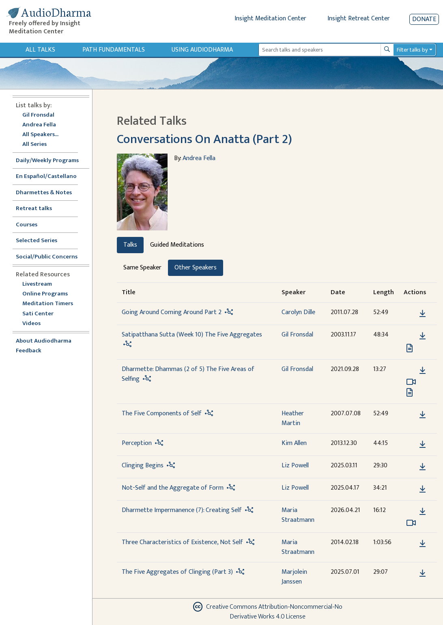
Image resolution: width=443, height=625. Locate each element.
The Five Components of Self (162, 413)
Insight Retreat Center (358, 18)
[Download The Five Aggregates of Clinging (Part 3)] (422, 573)
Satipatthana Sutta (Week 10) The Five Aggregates (192, 334)
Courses (26, 225)
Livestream (37, 284)
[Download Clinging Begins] (422, 467)
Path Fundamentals (113, 49)
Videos (35, 323)
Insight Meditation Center (270, 18)
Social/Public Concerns (46, 257)
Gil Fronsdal (38, 115)
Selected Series (41, 240)
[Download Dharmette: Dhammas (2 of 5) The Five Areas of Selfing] (422, 371)
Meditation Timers (47, 303)
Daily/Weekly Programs (51, 160)
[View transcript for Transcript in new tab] (409, 348)
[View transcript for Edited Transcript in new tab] (409, 392)
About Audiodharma (43, 341)
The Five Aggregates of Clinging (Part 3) (177, 571)
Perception (137, 443)
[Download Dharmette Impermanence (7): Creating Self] (422, 512)
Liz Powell (295, 465)
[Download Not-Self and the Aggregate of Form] (422, 489)
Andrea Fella (39, 125)
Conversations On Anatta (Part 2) (204, 139)
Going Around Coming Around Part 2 (172, 312)
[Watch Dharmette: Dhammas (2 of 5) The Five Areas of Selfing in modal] (411, 381)
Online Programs (45, 294)
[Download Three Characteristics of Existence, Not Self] (422, 544)
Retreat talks (34, 208)
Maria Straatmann (298, 515)
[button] (410, 313)
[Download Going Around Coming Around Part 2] (422, 314)
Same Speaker (142, 267)
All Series (34, 144)
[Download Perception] (422, 444)
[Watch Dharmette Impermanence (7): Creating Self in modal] (411, 523)
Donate (424, 19)
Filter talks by (412, 49)
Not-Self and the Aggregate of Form (173, 487)
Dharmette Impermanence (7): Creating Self (182, 510)
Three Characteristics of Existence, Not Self (182, 542)
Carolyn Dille (298, 312)
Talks (130, 244)
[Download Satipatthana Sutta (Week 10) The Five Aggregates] (422, 336)
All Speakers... (40, 134)
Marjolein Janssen (294, 576)
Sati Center (38, 314)
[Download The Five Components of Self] (422, 415)
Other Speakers (195, 267)
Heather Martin (293, 418)
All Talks (40, 49)
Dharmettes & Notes (44, 192)
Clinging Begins (142, 465)
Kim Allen (294, 443)
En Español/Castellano (46, 176)
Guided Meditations (177, 244)
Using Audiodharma (202, 49)
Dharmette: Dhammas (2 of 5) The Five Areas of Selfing (188, 374)
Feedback (28, 351)
